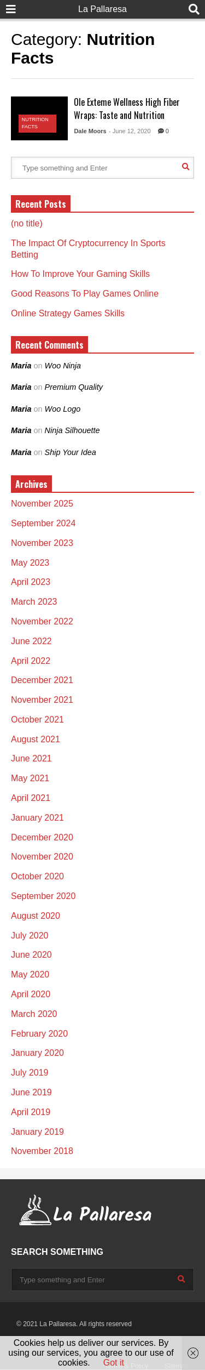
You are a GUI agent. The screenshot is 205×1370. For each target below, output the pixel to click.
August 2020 (35, 915)
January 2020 (37, 1053)
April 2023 (30, 582)
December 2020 (42, 837)
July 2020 (30, 935)
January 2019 (37, 1131)
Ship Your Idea (70, 452)
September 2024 (43, 523)
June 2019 (31, 1092)
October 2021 (37, 719)
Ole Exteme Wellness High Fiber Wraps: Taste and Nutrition (127, 108)
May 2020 (30, 974)
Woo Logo (63, 409)
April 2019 (30, 1112)
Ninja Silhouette (72, 430)
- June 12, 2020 (129, 131)
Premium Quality (74, 387)
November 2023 (42, 543)
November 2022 (42, 621)
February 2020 (39, 1033)
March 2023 (34, 601)
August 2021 (35, 739)
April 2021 (30, 798)
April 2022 (30, 661)
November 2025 (42, 503)
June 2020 (31, 954)
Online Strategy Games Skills (68, 313)
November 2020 (42, 856)
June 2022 (31, 641)
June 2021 (31, 758)
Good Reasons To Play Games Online (85, 293)
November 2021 (42, 699)
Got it (113, 1362)
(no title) (27, 223)
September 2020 (43, 896)
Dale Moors (90, 131)
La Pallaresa (102, 9)
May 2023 (30, 562)
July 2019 (30, 1072)
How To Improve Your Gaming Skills (80, 273)
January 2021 (37, 817)
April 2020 (30, 994)
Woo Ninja (63, 365)
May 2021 (30, 778)
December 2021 (42, 680)
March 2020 (34, 1014)
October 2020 (37, 876)
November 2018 (42, 1151)
